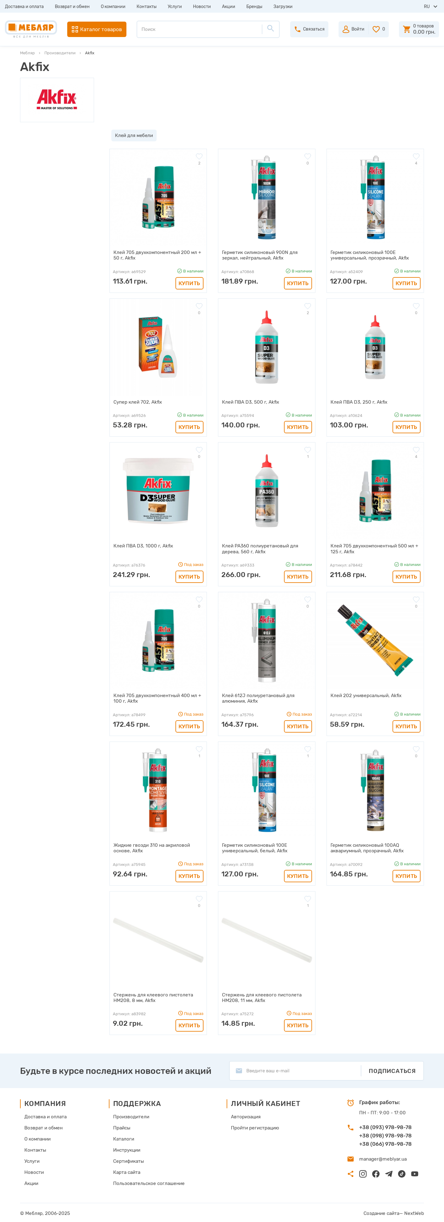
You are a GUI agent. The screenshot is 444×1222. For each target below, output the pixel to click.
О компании (113, 6)
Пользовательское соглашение (148, 1182)
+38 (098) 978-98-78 (385, 1134)
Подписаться (392, 1069)
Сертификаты (129, 1159)
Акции (228, 6)
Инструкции (127, 1148)
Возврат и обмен (72, 6)
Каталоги (124, 1137)
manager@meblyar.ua (382, 1158)
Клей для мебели (132, 135)
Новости (202, 6)
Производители (60, 53)
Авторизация (244, 1115)
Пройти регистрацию (254, 1126)
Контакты (147, 6)
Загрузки (283, 6)
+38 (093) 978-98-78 (385, 1126)
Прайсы (122, 1126)
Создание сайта (383, 1212)
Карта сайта (127, 1171)
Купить (189, 283)
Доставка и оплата (24, 6)
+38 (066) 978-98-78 (385, 1142)
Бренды (254, 6)
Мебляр (27, 53)
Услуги (175, 6)
